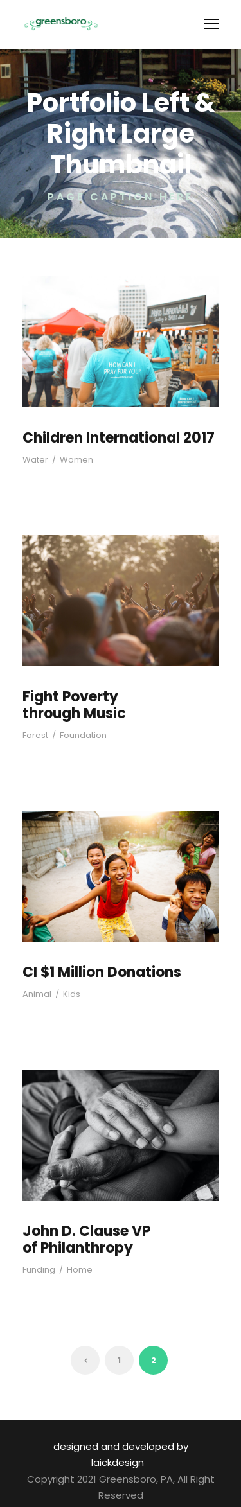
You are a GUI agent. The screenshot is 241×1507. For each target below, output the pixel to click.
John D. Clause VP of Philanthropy (93, 1239)
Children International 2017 (113, 438)
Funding (37, 1270)
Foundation (78, 735)
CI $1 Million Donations (100, 972)
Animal (35, 994)
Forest (34, 735)
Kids (67, 994)
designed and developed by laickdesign (117, 1446)
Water (33, 459)
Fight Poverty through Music (71, 705)
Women (69, 459)
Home (75, 1270)
